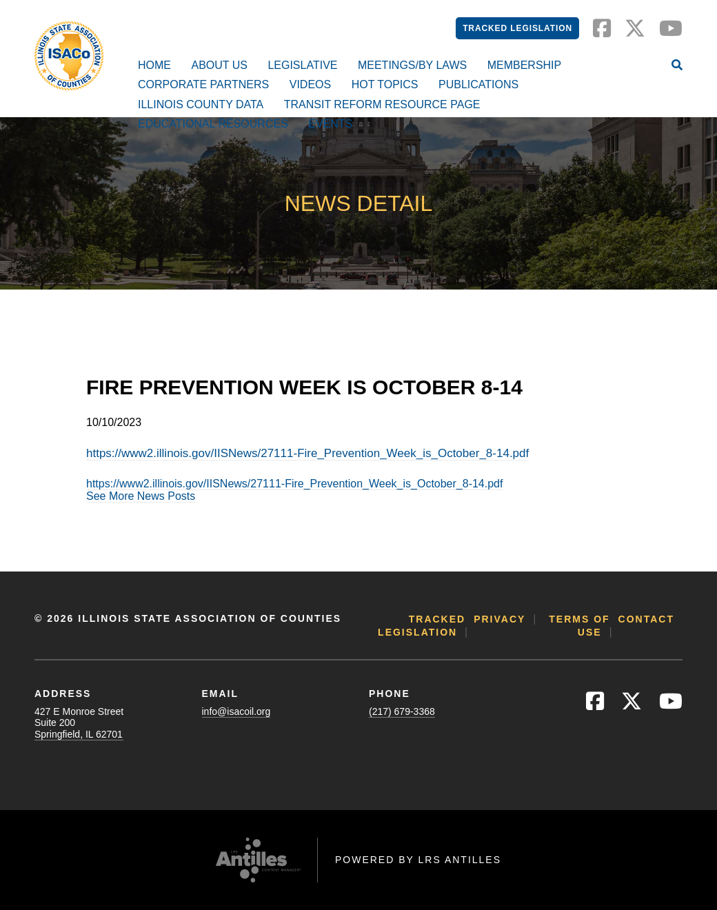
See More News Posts (140, 496)
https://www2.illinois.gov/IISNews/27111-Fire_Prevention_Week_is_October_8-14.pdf (307, 453)
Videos (310, 84)
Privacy (499, 619)
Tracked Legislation (517, 28)
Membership (524, 65)
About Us (219, 65)
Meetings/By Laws (412, 65)
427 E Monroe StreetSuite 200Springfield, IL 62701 (78, 722)
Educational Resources (213, 124)
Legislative (302, 65)
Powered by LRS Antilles (418, 859)
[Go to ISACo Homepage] (68, 55)
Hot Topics (385, 84)
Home (154, 65)
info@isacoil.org (236, 711)
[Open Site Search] (677, 66)
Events (330, 124)
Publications (478, 84)
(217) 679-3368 (402, 711)
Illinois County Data (200, 104)
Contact (646, 619)
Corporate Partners (203, 84)
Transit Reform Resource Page (382, 104)
